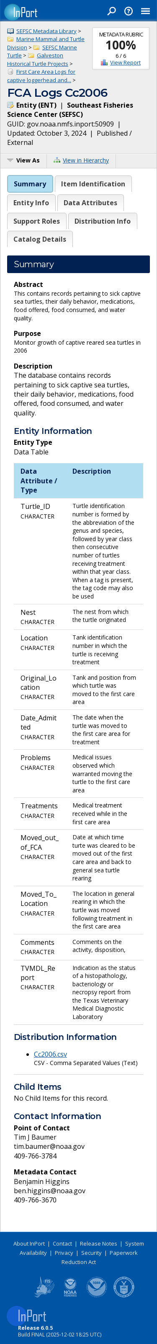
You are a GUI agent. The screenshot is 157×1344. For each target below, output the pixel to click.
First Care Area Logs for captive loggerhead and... (41, 76)
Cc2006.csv (50, 1054)
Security (91, 1252)
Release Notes (98, 1243)
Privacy (64, 1252)
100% (121, 45)
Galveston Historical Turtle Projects (37, 59)
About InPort (29, 1243)
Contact (62, 1243)
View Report (125, 62)
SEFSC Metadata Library (46, 31)
